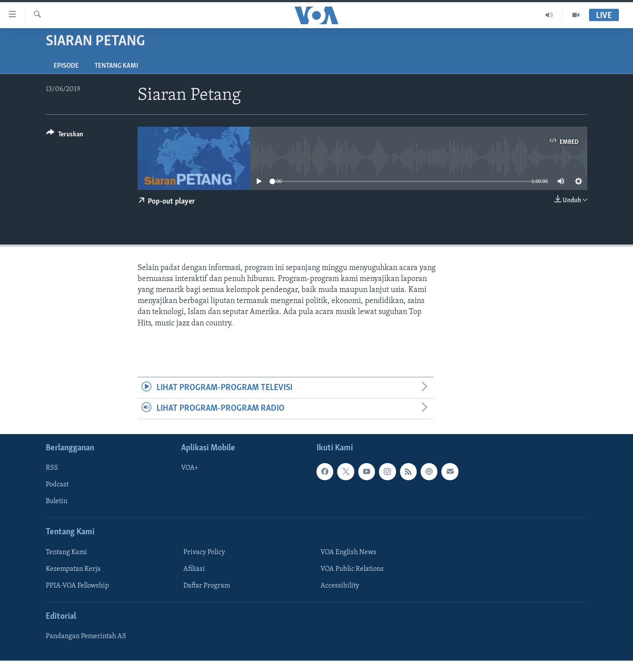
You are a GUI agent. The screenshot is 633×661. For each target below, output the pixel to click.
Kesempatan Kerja (73, 569)
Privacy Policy (204, 552)
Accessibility (339, 585)
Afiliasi (194, 569)
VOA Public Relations (352, 569)
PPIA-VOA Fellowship (77, 585)
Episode (66, 65)
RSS (52, 468)
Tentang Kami (116, 65)
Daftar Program (206, 585)
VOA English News (348, 552)
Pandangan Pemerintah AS (86, 636)
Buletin (56, 501)
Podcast (57, 485)
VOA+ (189, 468)
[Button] (64, 136)
